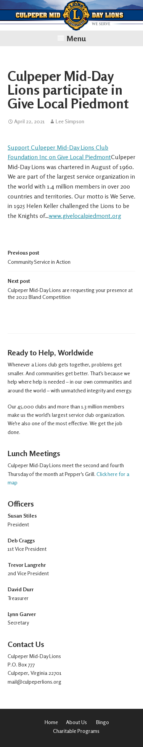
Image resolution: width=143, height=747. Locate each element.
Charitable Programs (77, 731)
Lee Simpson (70, 121)
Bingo (102, 722)
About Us (76, 722)
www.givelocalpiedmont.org (85, 215)
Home (51, 722)
